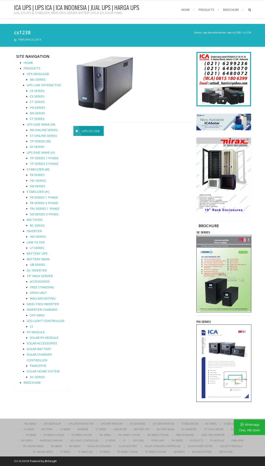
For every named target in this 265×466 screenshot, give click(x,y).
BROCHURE (231, 10)
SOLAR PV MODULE (44, 337)
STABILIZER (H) (38, 192)
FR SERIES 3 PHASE (44, 203)
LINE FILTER (36, 242)
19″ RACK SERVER (40, 276)
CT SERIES (37, 102)
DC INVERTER (37, 270)
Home (197, 32)
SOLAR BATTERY (39, 349)
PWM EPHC (38, 366)
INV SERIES (38, 236)
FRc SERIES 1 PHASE (44, 208)
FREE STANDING (42, 287)
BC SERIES (37, 225)
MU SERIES (38, 79)
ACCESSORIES (40, 281)
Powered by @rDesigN (43, 461)
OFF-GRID (37, 315)
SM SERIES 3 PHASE (44, 214)
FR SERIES (37, 175)
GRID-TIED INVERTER (43, 304)
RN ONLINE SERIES (44, 130)
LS (31, 326)
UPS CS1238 (234, 32)
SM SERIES (37, 186)
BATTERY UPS (37, 253)
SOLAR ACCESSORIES (42, 343)
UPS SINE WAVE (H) (41, 152)
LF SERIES (37, 248)
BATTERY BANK (38, 259)
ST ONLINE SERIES (43, 135)
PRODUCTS (206, 10)
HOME (185, 10)
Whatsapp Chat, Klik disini (249, 427)
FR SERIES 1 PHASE (44, 197)
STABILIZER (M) (38, 169)
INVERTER (34, 231)
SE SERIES (37, 147)
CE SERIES (37, 91)
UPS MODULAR (38, 74)
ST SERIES (37, 119)
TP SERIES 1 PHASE (44, 158)
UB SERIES (37, 265)
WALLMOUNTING (42, 298)
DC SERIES (37, 377)
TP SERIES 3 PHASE (44, 163)
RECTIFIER (34, 220)
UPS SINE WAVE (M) (41, 124)
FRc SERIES (38, 180)
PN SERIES (37, 107)
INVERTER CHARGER (42, 309)
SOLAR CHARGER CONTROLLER (162, 446)
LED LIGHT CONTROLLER (45, 321)
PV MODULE (36, 332)
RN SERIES (37, 113)
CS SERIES (37, 96)
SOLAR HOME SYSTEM (43, 371)
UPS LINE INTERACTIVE (214, 32)
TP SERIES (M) (40, 141)
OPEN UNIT (38, 293)
